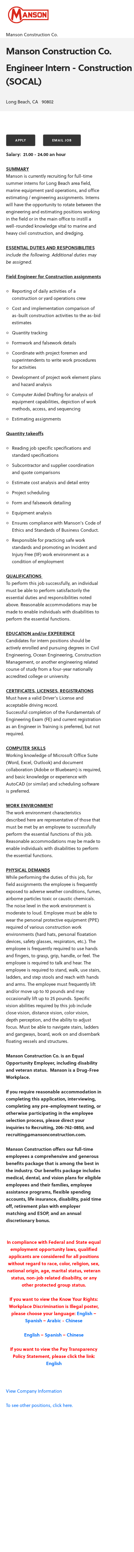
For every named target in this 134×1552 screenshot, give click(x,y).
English (84, 1313)
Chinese (74, 1320)
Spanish (33, 1320)
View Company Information (34, 1391)
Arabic (54, 1320)
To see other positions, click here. (39, 1405)
